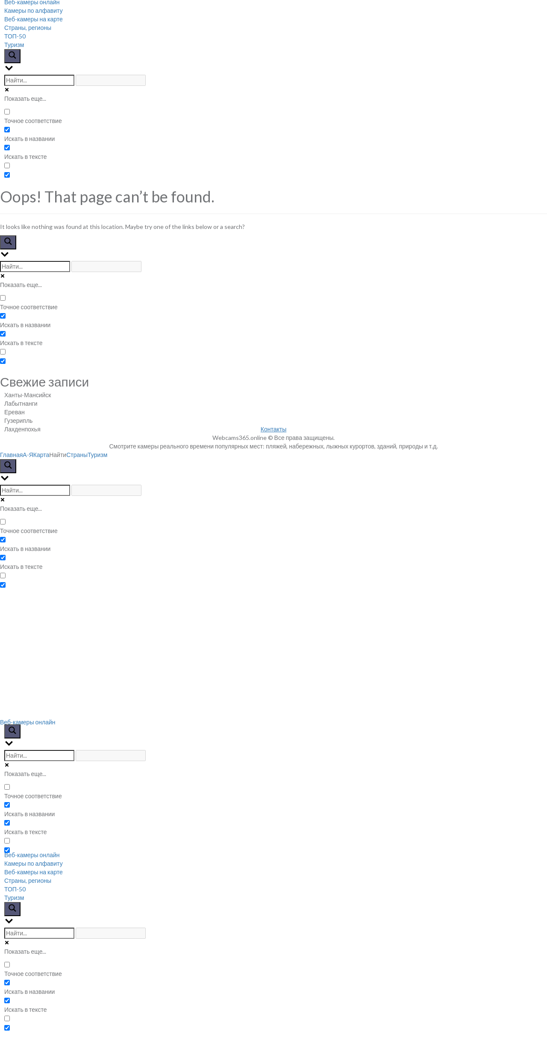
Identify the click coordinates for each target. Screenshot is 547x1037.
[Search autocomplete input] (111, 80)
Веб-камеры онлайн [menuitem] (32, 854)
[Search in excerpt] (7, 165)
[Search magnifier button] (12, 56)
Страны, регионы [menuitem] (27, 880)
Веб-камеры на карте (33, 19)
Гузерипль (18, 420)
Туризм (14, 44)
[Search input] (39, 80)
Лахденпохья (22, 429)
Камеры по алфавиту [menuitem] (33, 863)
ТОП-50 (15, 36)
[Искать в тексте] (7, 147)
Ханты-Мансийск (27, 394)
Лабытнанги (21, 403)
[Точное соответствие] (7, 111)
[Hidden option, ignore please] (7, 175)
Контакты (273, 429)
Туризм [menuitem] (14, 897)
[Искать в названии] (7, 129)
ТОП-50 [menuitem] (15, 889)
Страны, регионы (27, 27)
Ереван (14, 412)
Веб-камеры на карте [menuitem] (33, 872)
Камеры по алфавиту (33, 10)
